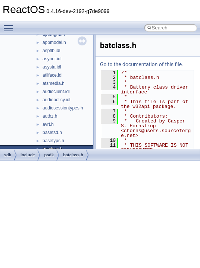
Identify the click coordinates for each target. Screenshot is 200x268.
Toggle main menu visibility (10, 25)
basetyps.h (53, 140)
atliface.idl (52, 75)
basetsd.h (52, 132)
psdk (49, 155)
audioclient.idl (56, 91)
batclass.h (73, 155)
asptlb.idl (51, 50)
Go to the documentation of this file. (141, 64)
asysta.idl (52, 67)
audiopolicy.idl (57, 99)
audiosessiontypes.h (63, 108)
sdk (7, 155)
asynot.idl (52, 58)
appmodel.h (54, 42)
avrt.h (48, 124)
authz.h (50, 116)
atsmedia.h (54, 83)
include (28, 155)
